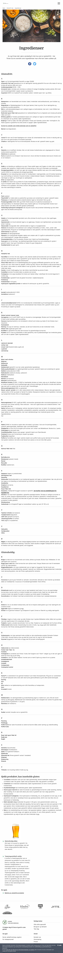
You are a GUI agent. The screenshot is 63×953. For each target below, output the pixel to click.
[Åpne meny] (58, 3)
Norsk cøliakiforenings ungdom (12, 937)
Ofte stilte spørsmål (40, 924)
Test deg (36, 929)
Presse (36, 941)
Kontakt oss (37, 937)
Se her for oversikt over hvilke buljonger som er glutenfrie (18, 126)
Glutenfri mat (10, 8)
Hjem (4, 8)
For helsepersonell (8, 939)
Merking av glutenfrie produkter (14, 893)
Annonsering (37, 939)
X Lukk (59, 945)
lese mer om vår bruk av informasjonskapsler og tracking (20, 949)
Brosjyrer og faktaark (40, 926)
